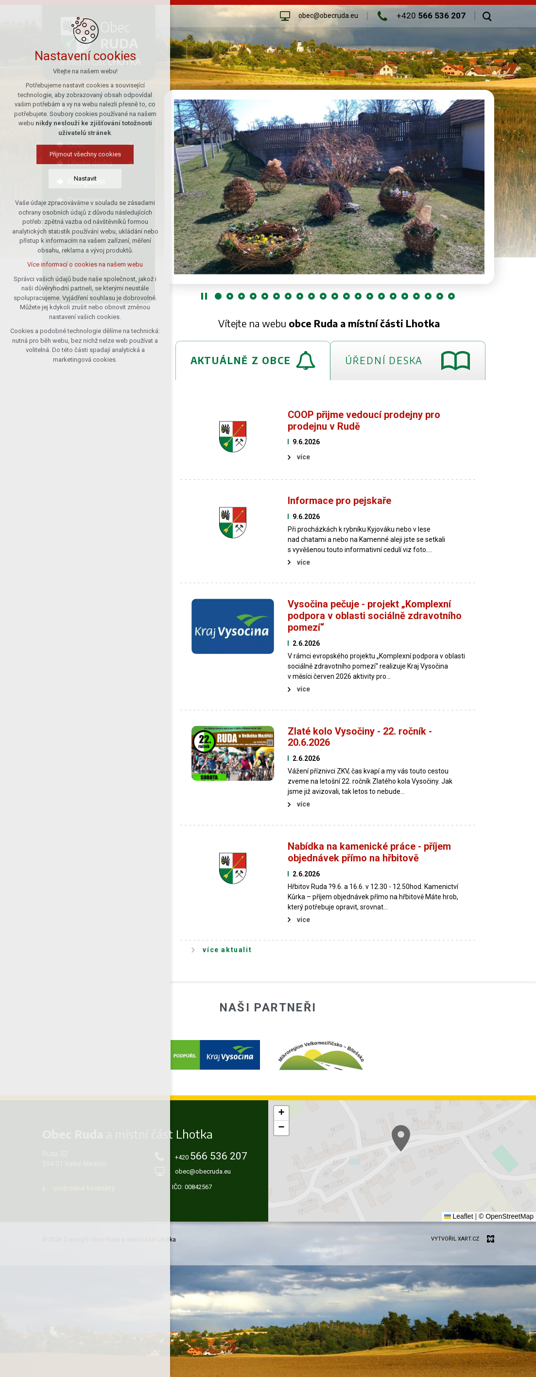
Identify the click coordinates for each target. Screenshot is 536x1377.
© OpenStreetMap (506, 1216)
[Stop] (204, 296)
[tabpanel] (329, 681)
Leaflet (458, 1216)
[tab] (252, 360)
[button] (281, 1113)
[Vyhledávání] (487, 16)
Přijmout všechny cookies (74, 154)
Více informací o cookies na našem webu (74, 264)
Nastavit (74, 178)
